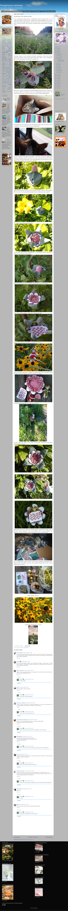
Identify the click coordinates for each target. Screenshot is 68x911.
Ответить (18, 658)
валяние (9, 47)
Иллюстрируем (4, 66)
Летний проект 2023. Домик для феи (61, 61)
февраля (59, 70)
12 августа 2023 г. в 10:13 (28, 780)
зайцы (9, 60)
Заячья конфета (8, 128)
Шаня (9, 91)
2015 (57, 84)
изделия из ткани (6, 64)
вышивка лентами (6, 53)
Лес (22, 647)
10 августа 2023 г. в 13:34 (23, 754)
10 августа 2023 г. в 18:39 (28, 679)
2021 (57, 75)
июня (58, 64)
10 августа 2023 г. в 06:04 (30, 702)
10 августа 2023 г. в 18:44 (28, 728)
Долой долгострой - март (9, 140)
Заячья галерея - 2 (37, 11)
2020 (57, 77)
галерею (40, 624)
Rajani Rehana (19, 788)
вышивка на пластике (6, 54)
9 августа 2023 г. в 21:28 (27, 652)
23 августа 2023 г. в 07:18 (27, 788)
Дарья (18, 804)
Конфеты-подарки (6, 67)
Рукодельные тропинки (11, 5)
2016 (57, 83)
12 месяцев (4, 43)
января (58, 72)
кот (20, 647)
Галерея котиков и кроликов (49, 11)
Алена (18, 687)
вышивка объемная (6, 55)
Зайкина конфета (8, 104)
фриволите (9, 89)
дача (18, 647)
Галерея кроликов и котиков (17, 11)
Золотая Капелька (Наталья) (22, 719)
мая (58, 66)
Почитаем (6, 75)
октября (58, 57)
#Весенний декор (8, 40)
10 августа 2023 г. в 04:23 (24, 687)
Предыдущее (49, 837)
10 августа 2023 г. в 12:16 (26, 736)
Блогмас (3, 46)
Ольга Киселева (20, 652)
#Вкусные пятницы (6, 41)
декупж (7, 60)
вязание (9, 58)
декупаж (4, 60)
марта (58, 69)
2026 (57, 48)
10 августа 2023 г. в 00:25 (28, 670)
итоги (10, 66)
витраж (3, 49)
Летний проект (26, 647)
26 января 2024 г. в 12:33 (28, 796)
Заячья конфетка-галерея (9, 98)
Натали (18, 661)
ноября (58, 55)
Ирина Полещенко (20, 670)
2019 (57, 78)
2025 (57, 49)
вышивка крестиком (6, 51)
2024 (57, 51)
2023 (57, 52)
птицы (10, 75)
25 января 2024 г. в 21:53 (23, 804)
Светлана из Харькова (21, 702)
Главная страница (6, 11)
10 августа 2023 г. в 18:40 (28, 711)
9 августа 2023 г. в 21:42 (25, 661)
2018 (57, 80)
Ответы (19, 677)
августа (58, 58)
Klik (17, 754)
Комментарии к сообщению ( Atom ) (26, 839)
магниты (3, 72)
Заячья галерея (28, 11)
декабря (58, 54)
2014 (57, 86)
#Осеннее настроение (6, 42)
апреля (58, 67)
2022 (57, 74)
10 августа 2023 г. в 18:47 (28, 762)
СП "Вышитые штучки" (6, 83)
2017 (57, 81)
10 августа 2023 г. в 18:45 (28, 746)
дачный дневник (8, 59)
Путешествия (4, 76)
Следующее (17, 837)
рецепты (9, 76)
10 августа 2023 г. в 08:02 (32, 719)
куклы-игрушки (6, 68)
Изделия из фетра (6, 65)
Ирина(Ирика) (19, 736)
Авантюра (6, 45)
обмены (9, 73)
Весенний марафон (6, 48)
